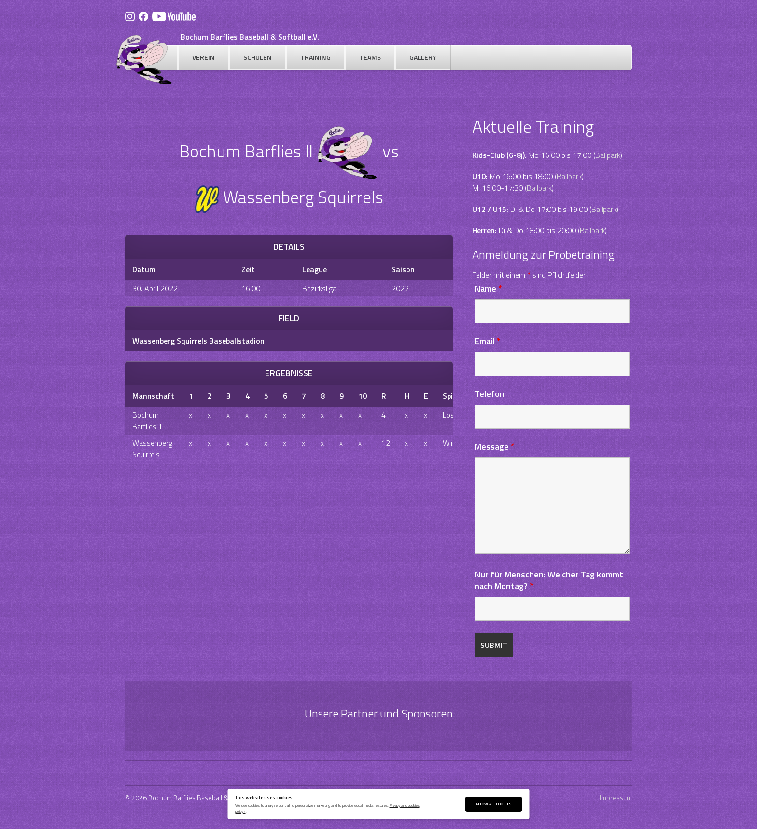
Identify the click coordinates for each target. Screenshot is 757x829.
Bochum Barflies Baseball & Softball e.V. (250, 36)
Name (488, 288)
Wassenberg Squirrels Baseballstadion (198, 341)
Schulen (257, 57)
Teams (370, 57)
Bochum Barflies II (146, 420)
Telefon (490, 393)
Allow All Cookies (493, 804)
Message (495, 446)
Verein (203, 57)
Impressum (616, 797)
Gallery (422, 57)
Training (315, 57)
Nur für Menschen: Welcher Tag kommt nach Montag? (549, 580)
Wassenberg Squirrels (152, 448)
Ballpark (607, 155)
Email (487, 341)
